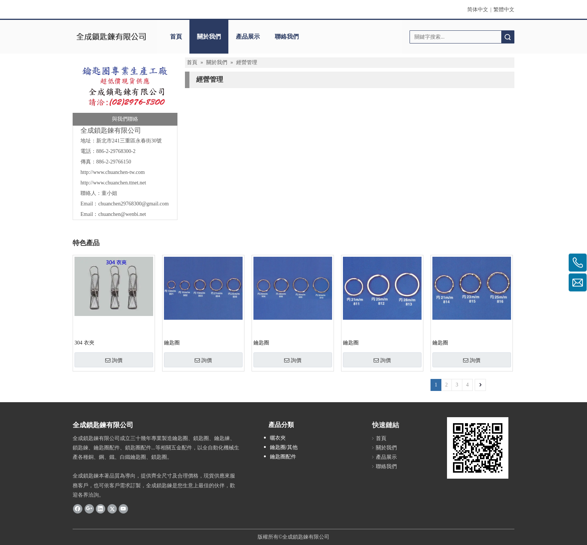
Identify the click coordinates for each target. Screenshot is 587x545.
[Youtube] (123, 509)
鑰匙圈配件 (283, 457)
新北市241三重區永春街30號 (129, 141)
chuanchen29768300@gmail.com (133, 204)
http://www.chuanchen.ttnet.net (113, 183)
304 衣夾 (84, 343)
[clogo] (111, 37)
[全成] (125, 93)
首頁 (176, 36)
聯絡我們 (287, 36)
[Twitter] (112, 509)
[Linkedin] (100, 509)
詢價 (113, 360)
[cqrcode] (477, 448)
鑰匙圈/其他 (284, 447)
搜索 (507, 37)
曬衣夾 (278, 438)
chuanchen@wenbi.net (122, 214)
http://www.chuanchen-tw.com (112, 172)
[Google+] (89, 509)
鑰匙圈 (172, 343)
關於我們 (209, 36)
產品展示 (248, 36)
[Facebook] (77, 509)
